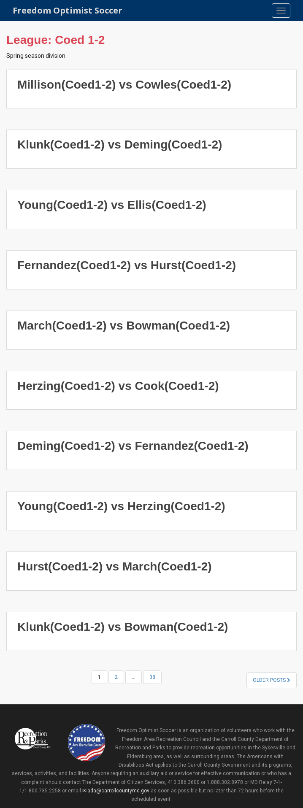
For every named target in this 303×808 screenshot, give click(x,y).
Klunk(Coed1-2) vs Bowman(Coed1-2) (122, 626)
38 (152, 677)
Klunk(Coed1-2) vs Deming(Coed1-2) (119, 144)
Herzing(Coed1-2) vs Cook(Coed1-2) (118, 385)
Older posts (271, 680)
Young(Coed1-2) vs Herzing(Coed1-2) (121, 506)
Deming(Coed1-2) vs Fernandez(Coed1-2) (133, 445)
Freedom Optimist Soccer (67, 10)
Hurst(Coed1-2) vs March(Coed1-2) (114, 566)
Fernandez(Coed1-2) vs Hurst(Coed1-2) (126, 265)
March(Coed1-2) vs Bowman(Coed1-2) (123, 325)
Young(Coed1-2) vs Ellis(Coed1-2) (111, 204)
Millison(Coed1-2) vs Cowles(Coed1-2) (124, 84)
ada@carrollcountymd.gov (118, 791)
